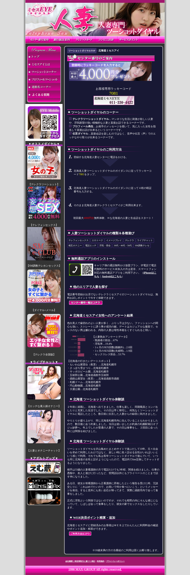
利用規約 (100, 561)
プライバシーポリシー (115, 561)
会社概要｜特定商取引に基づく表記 (80, 561)
